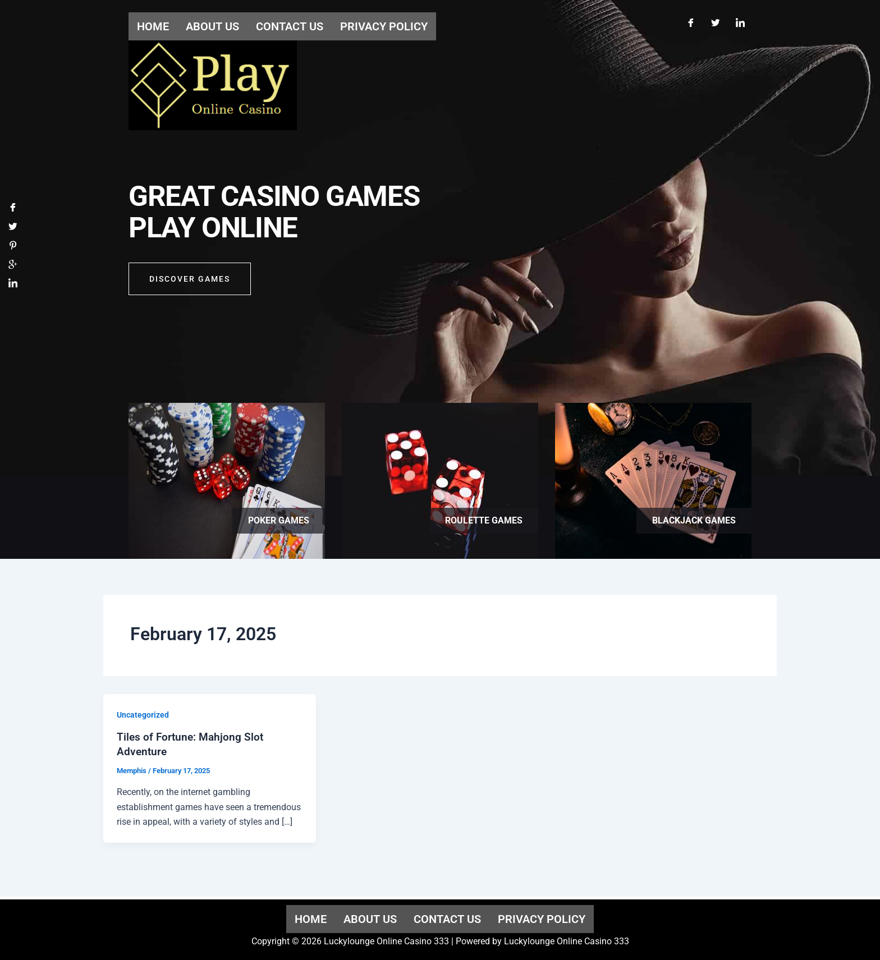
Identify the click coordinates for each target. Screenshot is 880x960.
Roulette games (483, 520)
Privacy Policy (541, 919)
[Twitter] (715, 21)
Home (311, 919)
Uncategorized (143, 714)
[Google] (12, 267)
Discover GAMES (189, 281)
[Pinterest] (12, 248)
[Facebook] (690, 21)
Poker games (278, 520)
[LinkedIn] (740, 21)
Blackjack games (694, 520)
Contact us (447, 919)
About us (370, 919)
